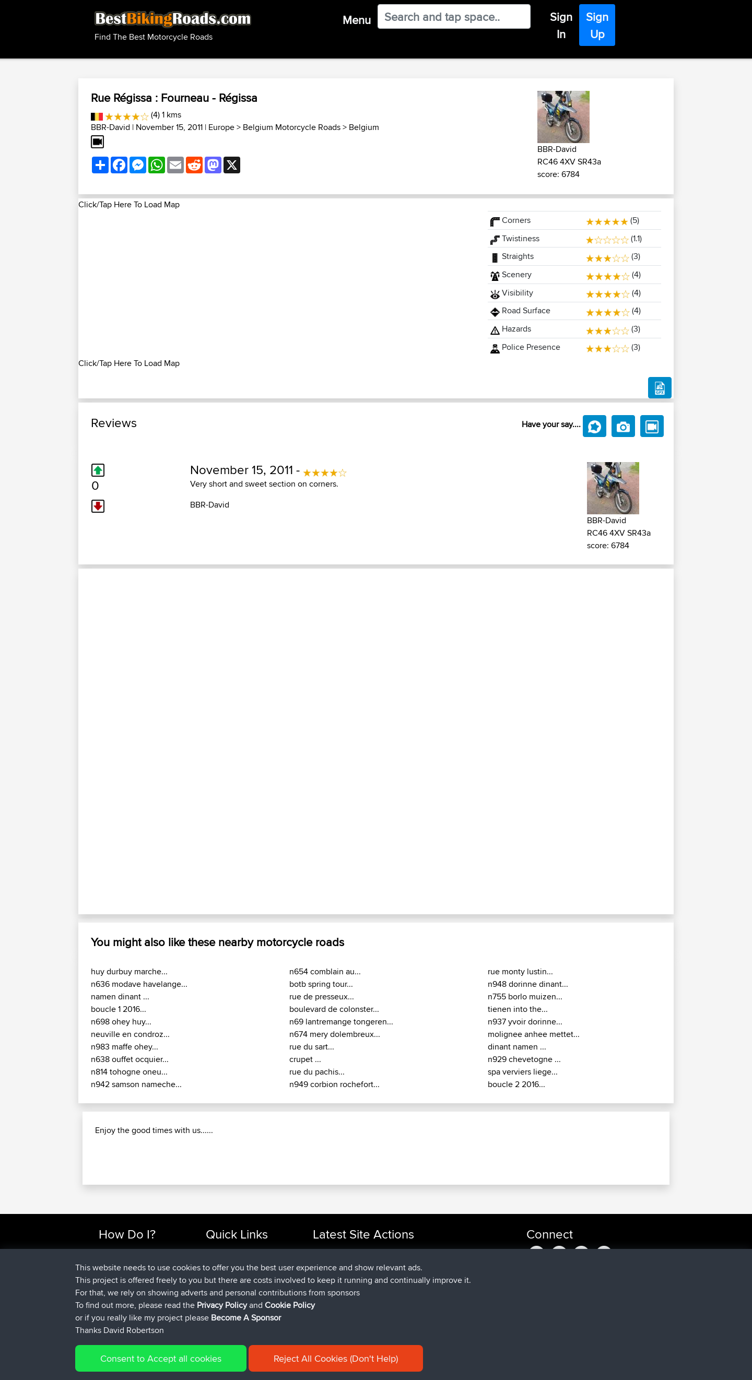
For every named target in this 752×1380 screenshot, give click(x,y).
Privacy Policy (222, 1305)
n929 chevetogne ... (524, 1059)
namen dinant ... (120, 996)
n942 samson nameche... (136, 1084)
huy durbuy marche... (129, 971)
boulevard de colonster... (334, 1009)
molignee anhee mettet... (534, 1034)
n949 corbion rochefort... (334, 1084)
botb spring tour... (321, 984)
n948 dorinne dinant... (528, 984)
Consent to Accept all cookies (160, 1358)
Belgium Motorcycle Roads (291, 127)
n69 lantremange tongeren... (341, 1022)
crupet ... (305, 1059)
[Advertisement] (276, 284)
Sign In (561, 25)
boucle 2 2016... (516, 1084)
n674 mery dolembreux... (334, 1034)
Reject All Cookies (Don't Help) (336, 1358)
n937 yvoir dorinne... (525, 1022)
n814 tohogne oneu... (129, 1072)
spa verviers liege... (523, 1072)
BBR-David (110, 127)
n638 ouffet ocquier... (130, 1059)
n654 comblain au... (325, 971)
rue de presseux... (321, 996)
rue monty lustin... (520, 971)
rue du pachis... (317, 1072)
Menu (357, 19)
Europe (221, 127)
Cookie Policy (290, 1305)
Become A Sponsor (246, 1318)
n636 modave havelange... (139, 984)
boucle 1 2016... (118, 1009)
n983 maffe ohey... (124, 1047)
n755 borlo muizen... (525, 996)
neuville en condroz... (130, 1034)
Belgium (364, 127)
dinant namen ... (517, 1047)
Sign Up (597, 25)
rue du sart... (311, 1047)
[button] (123, 741)
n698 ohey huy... (121, 1022)
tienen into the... (518, 1009)
